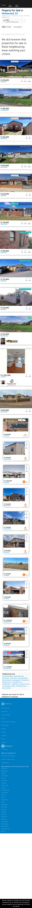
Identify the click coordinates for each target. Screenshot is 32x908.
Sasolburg (3, 809)
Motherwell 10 (10, 13)
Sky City (3, 831)
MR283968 (26, 603)
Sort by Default (18, 27)
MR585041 (29, 389)
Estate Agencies (5, 725)
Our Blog (3, 732)
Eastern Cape (15, 16)
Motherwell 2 (17, 682)
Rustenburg (4, 814)
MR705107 (29, 58)
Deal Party (13, 678)
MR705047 (29, 229)
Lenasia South (4, 821)
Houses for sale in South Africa (8, 722)
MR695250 (29, 87)
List (4, 27)
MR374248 (29, 172)
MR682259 (26, 626)
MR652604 (26, 533)
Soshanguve (4, 780)
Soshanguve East (5, 829)
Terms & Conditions (6, 715)
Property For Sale (6, 16)
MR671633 (26, 487)
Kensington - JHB (5, 790)
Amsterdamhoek (5, 110)
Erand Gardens (4, 826)
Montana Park (4, 775)
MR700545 (29, 258)
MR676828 (26, 464)
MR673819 (29, 115)
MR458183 (26, 580)
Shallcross (3, 795)
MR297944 (29, 201)
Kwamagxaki (16, 680)
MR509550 (29, 144)
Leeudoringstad (5, 824)
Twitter (3, 739)
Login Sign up (17, 5)
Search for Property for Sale (7, 759)
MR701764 (29, 348)
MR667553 (26, 510)
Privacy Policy (4, 711)
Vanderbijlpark (4, 804)
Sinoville (3, 778)
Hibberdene (4, 812)
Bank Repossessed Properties (8, 756)
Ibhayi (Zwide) (4, 167)
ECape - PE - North (24, 16)
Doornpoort (4, 768)
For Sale (4, 5)
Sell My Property (5, 762)
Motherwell (3, 81)
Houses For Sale (5, 708)
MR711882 (29, 315)
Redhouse (15, 684)
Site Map (3, 718)
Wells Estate (6, 688)
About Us (3, 728)
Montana (3, 773)
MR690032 (26, 440)
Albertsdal (3, 819)
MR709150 (26, 417)
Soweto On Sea (7, 459)
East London (4, 807)
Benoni (3, 802)
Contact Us (3, 735)
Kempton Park (4, 800)
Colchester (3, 377)
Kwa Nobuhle (6, 680)
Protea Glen (4, 816)
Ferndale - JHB (4, 785)
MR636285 (26, 556)
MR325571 (26, 649)
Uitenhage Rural (7, 622)
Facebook (3, 742)
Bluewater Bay (4, 336)
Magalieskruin (4, 771)
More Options (10, 5)
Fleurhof (3, 788)
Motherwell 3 (4, 138)
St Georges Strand (9, 686)
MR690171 (29, 286)
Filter (6, 20)
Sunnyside (3, 783)
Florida (3, 797)
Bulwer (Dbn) (4, 792)
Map (9, 27)
